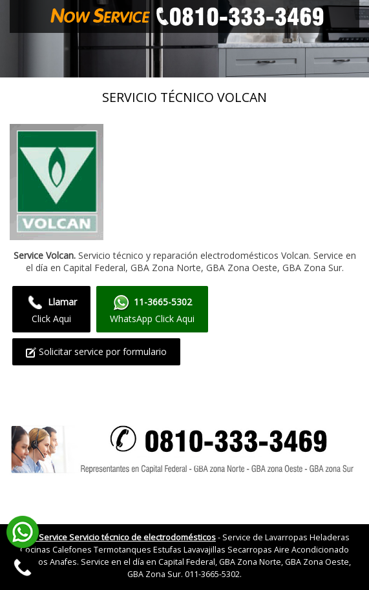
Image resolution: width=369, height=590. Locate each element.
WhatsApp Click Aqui (152, 309)
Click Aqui (51, 309)
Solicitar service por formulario (96, 351)
